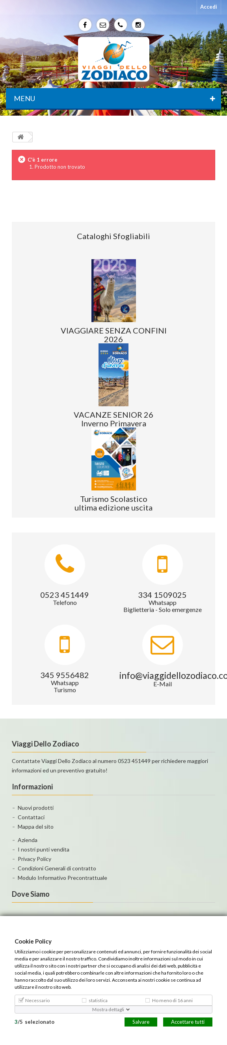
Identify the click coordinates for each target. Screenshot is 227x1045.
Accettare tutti (188, 1021)
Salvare (140, 1021)
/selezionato (34, 1021)
